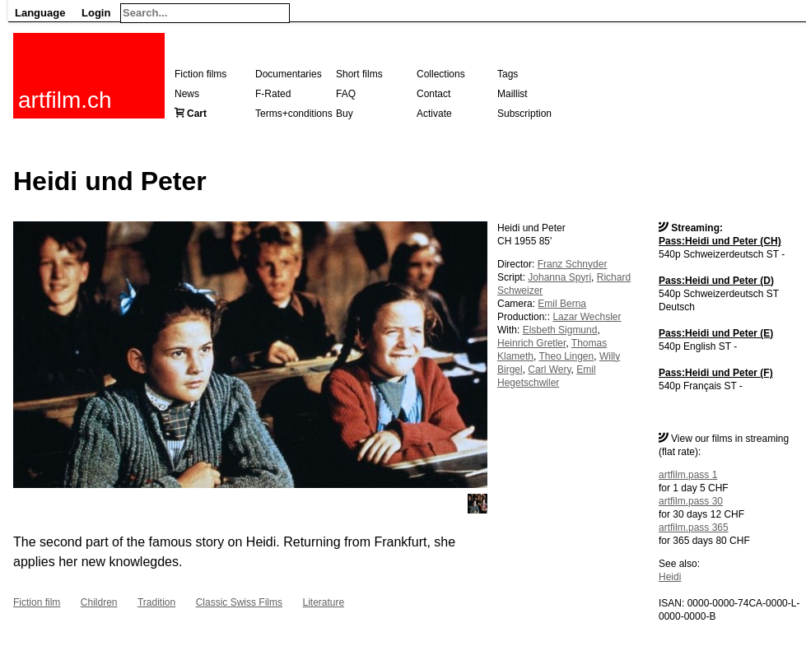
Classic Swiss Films (239, 602)
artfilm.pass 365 (694, 527)
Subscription (524, 113)
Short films (359, 74)
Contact (433, 94)
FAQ (346, 94)
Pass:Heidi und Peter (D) (716, 280)
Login (96, 13)
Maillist (512, 94)
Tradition (156, 602)
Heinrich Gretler (531, 343)
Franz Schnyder (573, 264)
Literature (323, 602)
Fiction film (36, 602)
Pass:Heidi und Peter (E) (716, 333)
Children (99, 602)
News (187, 94)
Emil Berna (562, 303)
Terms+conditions (294, 113)
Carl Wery (549, 369)
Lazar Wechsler (586, 317)
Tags (507, 74)
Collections (441, 74)
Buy (344, 113)
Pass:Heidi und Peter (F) (716, 373)
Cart (197, 113)
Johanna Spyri (559, 277)
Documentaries (288, 74)
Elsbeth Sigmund (560, 330)
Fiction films (200, 74)
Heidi (670, 577)
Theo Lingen (566, 356)
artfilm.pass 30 (691, 501)
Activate (434, 113)
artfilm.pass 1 (688, 475)
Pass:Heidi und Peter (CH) (720, 241)
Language (40, 13)
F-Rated (273, 94)
